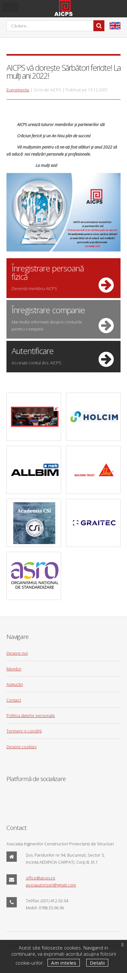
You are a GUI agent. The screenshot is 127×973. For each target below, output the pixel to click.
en (115, 25)
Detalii (97, 962)
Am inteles (63, 962)
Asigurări (14, 684)
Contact (13, 700)
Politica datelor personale (30, 715)
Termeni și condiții (24, 731)
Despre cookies (21, 747)
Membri (13, 669)
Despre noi (17, 653)
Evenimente (17, 90)
